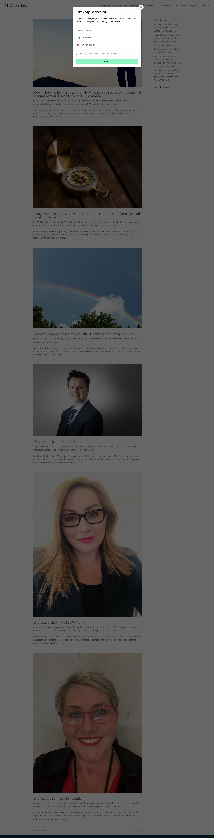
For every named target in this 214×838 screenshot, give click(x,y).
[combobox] (80, 45)
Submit (107, 61)
